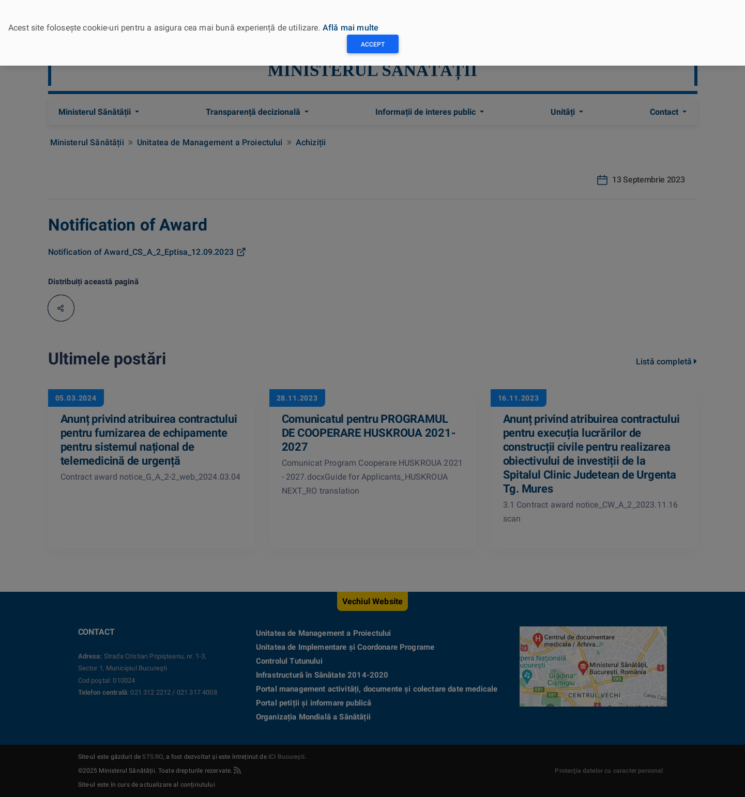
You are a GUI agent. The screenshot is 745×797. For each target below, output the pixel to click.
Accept (373, 44)
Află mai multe (350, 28)
